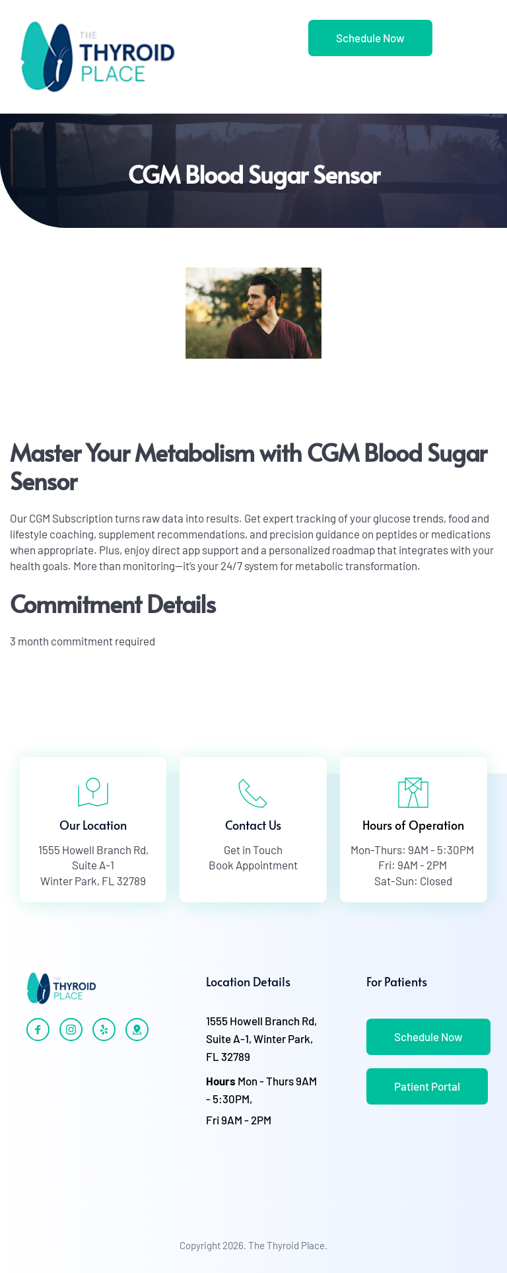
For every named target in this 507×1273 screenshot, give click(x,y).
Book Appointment (253, 864)
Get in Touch (253, 849)
